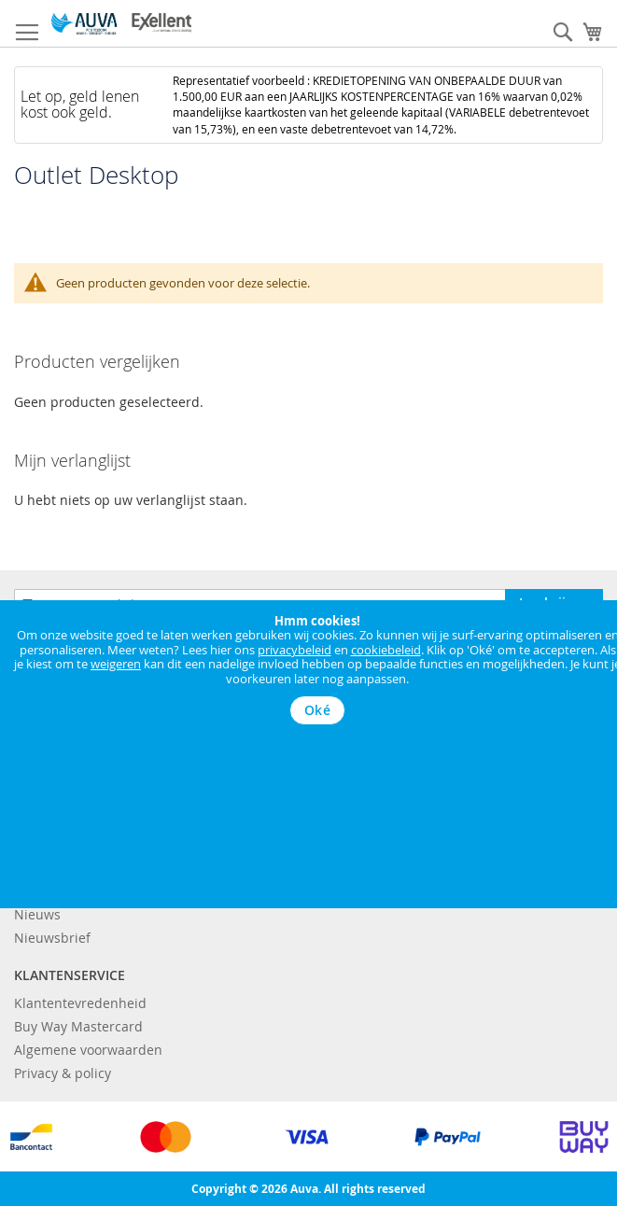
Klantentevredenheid (80, 1003)
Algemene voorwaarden (88, 1050)
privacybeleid (294, 649)
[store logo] (121, 24)
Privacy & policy (62, 1073)
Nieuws (37, 914)
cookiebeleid (386, 649)
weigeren (116, 663)
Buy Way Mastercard (78, 1026)
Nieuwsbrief (52, 938)
